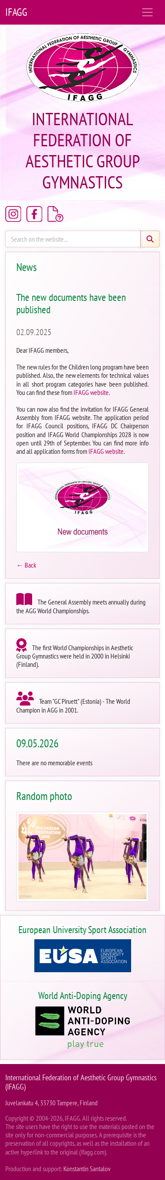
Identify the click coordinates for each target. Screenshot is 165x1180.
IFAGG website (91, 392)
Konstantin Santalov (86, 1168)
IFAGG (16, 12)
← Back (26, 565)
